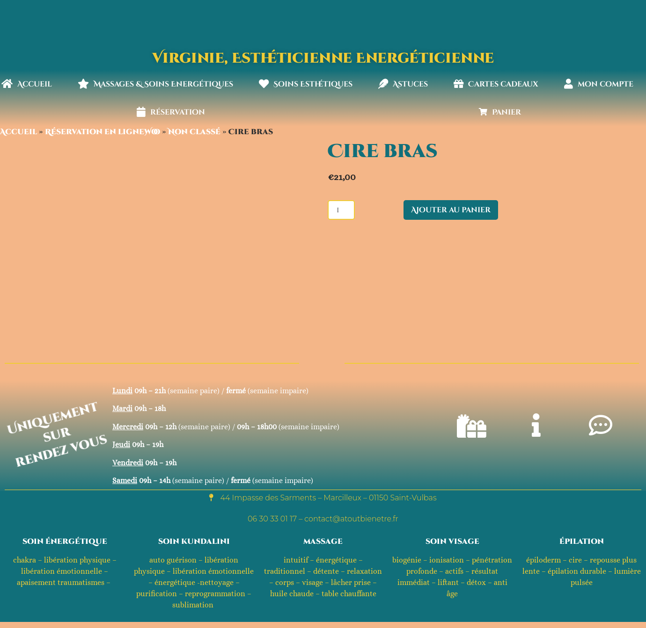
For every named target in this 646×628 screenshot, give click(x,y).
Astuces (403, 84)
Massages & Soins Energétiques (155, 84)
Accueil (26, 84)
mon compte (598, 84)
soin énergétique (64, 541)
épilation (581, 541)
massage (323, 541)
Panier (500, 112)
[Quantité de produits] (341, 210)
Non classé (194, 132)
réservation (171, 112)
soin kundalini (194, 541)
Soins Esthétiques (305, 84)
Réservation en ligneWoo (102, 132)
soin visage (452, 541)
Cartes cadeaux (496, 84)
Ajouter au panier (451, 210)
